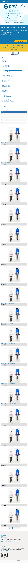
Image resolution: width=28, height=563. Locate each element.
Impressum (2, 550)
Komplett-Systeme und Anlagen (7, 96)
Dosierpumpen (4, 61)
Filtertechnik (4, 60)
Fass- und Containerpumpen (6, 87)
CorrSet (2, 536)
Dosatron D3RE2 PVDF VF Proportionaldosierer (9, 263)
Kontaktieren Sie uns (21, 41)
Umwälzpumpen (4, 95)
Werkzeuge (3, 105)
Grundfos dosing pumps (6, 80)
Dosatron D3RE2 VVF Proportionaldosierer (8, 303)
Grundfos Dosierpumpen (7, 62)
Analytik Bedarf (3, 537)
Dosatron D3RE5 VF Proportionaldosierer (8, 343)
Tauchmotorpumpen (5, 90)
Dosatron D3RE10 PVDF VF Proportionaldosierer (9, 504)
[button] (14, 54)
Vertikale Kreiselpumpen (5, 85)
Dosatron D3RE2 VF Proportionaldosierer (8, 222)
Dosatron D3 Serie (6, 70)
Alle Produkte (3, 57)
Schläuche (3, 102)
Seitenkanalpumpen (5, 94)
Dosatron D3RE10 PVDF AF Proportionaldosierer (9, 524)
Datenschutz (7, 550)
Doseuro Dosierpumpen (7, 79)
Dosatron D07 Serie (6, 71)
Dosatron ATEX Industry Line (8, 76)
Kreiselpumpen (4, 84)
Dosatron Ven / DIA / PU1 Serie (8, 77)
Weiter (24, 52)
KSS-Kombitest (3, 535)
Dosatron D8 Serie (6, 72)
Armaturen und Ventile (5, 104)
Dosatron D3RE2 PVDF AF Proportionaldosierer (9, 283)
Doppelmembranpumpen (6, 86)
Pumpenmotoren (4, 109)
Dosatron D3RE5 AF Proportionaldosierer (8, 363)
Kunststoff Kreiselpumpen (6, 82)
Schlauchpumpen (4, 81)
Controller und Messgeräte (6, 99)
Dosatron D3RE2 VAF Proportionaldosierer (8, 323)
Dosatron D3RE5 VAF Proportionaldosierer (8, 443)
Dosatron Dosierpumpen (7, 67)
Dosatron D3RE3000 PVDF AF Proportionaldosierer (9, 202)
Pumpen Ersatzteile (5, 97)
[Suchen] (13, 53)
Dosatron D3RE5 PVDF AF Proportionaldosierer (9, 403)
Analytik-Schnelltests (5, 58)
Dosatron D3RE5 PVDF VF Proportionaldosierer (9, 383)
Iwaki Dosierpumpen (6, 65)
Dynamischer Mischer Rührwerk (7, 100)
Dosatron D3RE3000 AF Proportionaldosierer (8, 162)
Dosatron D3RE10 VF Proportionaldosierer (8, 463)
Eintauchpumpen (4, 89)
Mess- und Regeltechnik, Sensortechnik (8, 101)
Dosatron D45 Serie (6, 75)
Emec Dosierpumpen (6, 66)
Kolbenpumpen (4, 92)
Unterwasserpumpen (5, 91)
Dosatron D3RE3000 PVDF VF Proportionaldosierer (9, 182)
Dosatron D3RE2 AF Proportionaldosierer (8, 243)
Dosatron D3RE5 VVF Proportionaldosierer (8, 423)
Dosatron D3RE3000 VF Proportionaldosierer (8, 142)
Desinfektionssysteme (5, 107)
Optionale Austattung (4, 106)
